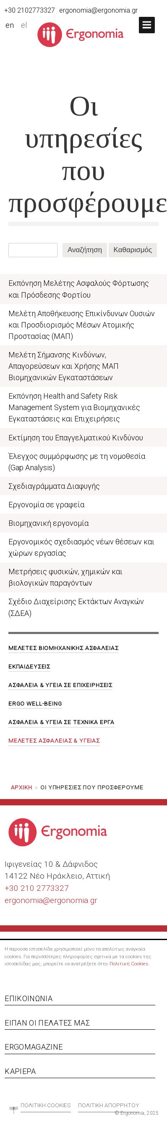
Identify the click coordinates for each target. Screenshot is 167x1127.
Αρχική (21, 787)
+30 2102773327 (29, 10)
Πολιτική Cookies (129, 964)
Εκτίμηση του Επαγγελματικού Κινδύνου (75, 437)
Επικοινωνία (28, 998)
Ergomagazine (34, 1046)
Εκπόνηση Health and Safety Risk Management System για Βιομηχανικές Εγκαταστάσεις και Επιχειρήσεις (74, 407)
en (9, 25)
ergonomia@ (27, 900)
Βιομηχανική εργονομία (48, 523)
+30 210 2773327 (37, 888)
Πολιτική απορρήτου (108, 1105)
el (24, 25)
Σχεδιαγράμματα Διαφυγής (54, 486)
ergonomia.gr (73, 900)
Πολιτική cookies (46, 1105)
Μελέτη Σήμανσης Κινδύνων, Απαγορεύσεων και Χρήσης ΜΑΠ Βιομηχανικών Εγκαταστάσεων (63, 366)
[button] (147, 25)
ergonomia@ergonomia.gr (98, 10)
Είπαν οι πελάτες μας (47, 1022)
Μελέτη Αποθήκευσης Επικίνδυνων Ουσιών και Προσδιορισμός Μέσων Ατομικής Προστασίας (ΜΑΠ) (81, 325)
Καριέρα (20, 1071)
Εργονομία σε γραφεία (46, 504)
